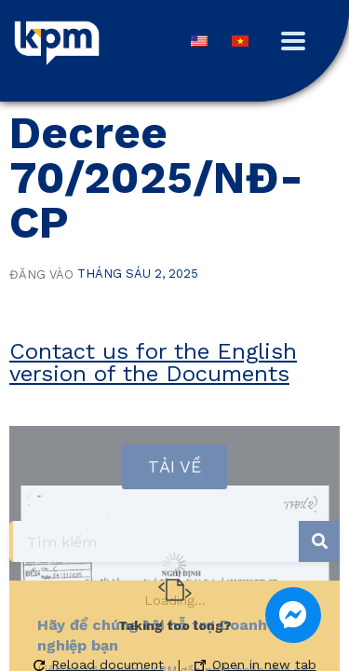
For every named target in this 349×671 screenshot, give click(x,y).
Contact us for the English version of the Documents (153, 362)
